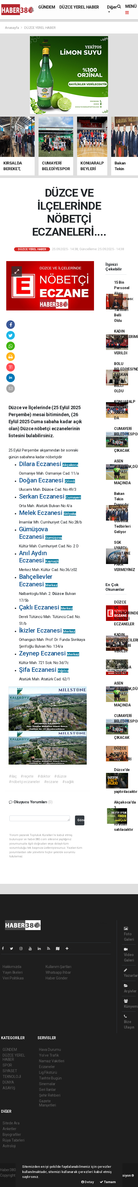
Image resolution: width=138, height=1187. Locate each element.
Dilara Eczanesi (48, 464)
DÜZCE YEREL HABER (79, 7)
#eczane (51, 782)
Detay (87, 1182)
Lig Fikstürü (48, 1072)
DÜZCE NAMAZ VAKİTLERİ (122, 753)
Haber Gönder (57, 978)
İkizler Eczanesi (47, 630)
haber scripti (10, 1181)
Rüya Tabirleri (13, 1140)
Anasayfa (12, 28)
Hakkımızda (12, 967)
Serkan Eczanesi (50, 496)
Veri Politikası (13, 978)
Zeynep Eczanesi (49, 653)
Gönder (80, 820)
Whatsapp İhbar (58, 972)
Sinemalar (47, 1084)
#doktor (44, 776)
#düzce (60, 776)
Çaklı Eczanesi (46, 607)
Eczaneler (47, 1067)
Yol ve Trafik (49, 1055)
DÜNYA (8, 1082)
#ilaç (13, 776)
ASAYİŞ (9, 1088)
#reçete (27, 776)
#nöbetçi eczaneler (24, 782)
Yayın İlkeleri (12, 972)
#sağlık (68, 782)
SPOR (7, 1065)
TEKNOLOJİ (12, 1077)
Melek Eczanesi (47, 512)
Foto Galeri (129, 934)
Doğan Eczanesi (47, 480)
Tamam (108, 1182)
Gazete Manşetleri (47, 1103)
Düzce (48, 489)
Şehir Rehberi (49, 1095)
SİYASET (10, 1071)
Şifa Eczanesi (44, 669)
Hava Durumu (50, 1049)
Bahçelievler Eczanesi (38, 580)
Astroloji (9, 1146)
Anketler (9, 1129)
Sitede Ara (11, 1123)
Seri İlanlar (47, 1089)
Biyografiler (12, 1134)
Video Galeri (129, 954)
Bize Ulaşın (129, 1021)
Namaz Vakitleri (51, 1061)
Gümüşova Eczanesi (40, 533)
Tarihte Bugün (50, 1078)
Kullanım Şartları (58, 967)
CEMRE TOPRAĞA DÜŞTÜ (122, 667)
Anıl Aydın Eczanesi (39, 556)
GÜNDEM (46, 7)
